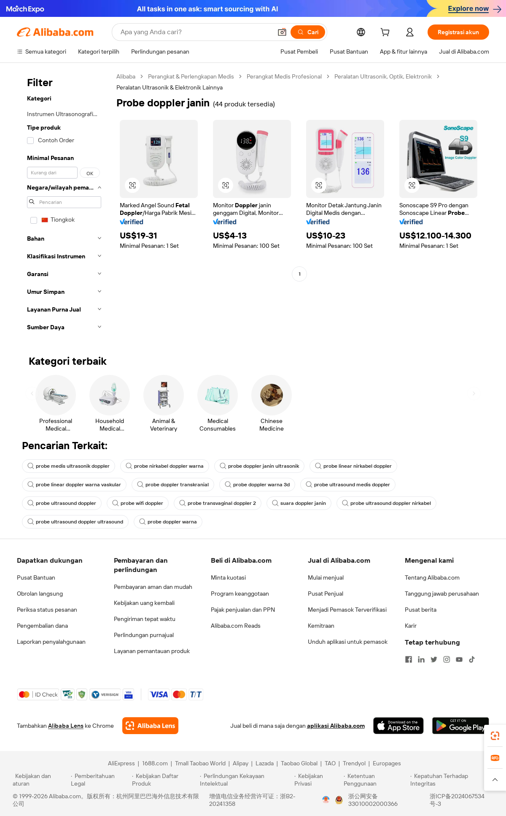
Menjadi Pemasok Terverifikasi (347, 609)
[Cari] (308, 32)
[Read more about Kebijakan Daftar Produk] (164, 779)
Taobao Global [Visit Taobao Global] (299, 763)
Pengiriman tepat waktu (144, 618)
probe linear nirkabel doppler (353, 466)
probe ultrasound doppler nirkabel (386, 503)
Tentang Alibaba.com (432, 577)
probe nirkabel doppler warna (165, 466)
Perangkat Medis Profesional (284, 76)
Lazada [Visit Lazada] (265, 763)
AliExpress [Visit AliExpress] (121, 763)
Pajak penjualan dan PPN (243, 609)
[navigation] (64, 204)
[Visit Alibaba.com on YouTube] (459, 659)
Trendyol (354, 763)
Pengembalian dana (42, 625)
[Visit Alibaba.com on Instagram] (446, 659)
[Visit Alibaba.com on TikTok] (472, 659)
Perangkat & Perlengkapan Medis (191, 76)
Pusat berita (420, 609)
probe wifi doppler (137, 503)
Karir (411, 625)
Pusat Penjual (325, 593)
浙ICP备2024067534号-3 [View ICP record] (457, 800)
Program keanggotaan (240, 593)
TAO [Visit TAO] (330, 763)
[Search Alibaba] (195, 32)
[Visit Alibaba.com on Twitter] (434, 659)
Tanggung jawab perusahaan (442, 593)
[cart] (386, 33)
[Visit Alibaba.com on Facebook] (408, 659)
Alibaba (125, 76)
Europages (387, 763)
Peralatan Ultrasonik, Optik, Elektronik (383, 76)
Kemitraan (321, 625)
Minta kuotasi (228, 577)
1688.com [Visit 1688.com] (155, 763)
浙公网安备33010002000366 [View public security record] (373, 800)
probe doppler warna (168, 521)
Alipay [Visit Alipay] (240, 763)
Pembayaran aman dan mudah (153, 586)
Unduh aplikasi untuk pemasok (348, 641)
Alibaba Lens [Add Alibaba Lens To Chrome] (65, 725)
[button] (282, 32)
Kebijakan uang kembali (144, 602)
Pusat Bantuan (36, 577)
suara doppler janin (299, 503)
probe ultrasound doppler (61, 503)
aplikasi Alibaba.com (336, 725)
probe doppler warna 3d (257, 484)
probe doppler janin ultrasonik (259, 466)
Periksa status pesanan (47, 609)
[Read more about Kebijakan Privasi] (317, 779)
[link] (495, 736)
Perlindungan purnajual (144, 635)
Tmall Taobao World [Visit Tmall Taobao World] (200, 763)
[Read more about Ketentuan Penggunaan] (376, 779)
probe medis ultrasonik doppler (68, 466)
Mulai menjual (326, 577)
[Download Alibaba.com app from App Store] (398, 725)
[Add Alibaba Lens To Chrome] (150, 725)
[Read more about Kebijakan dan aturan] (40, 779)
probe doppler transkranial (173, 484)
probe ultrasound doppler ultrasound (75, 521)
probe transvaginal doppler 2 (217, 503)
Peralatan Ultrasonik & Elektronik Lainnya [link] (169, 87)
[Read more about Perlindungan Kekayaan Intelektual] (246, 779)
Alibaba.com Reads (236, 625)
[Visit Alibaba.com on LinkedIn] (421, 659)
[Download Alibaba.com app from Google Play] (460, 725)
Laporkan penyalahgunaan (51, 641)
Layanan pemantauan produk (152, 651)
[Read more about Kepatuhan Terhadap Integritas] (451, 779)
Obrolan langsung (40, 593)
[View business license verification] (326, 800)
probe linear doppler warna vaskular (74, 484)
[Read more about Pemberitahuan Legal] (100, 779)
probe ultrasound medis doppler (348, 484)
